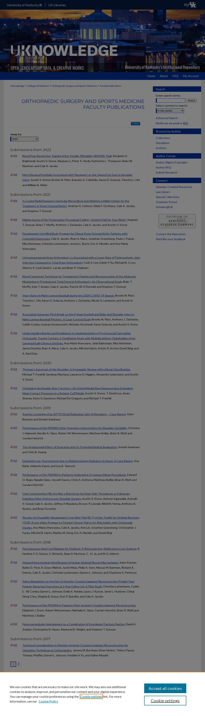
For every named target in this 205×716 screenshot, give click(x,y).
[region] (102, 694)
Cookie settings (91, 696)
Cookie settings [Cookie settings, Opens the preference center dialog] (165, 700)
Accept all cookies (165, 688)
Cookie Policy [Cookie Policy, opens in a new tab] (48, 701)
